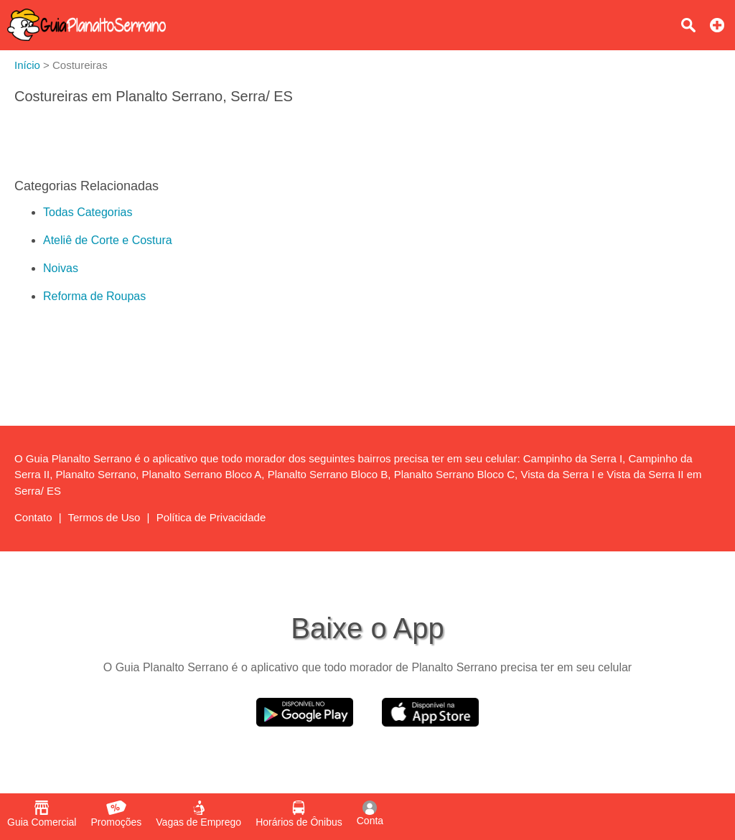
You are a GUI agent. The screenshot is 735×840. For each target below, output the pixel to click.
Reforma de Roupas (94, 296)
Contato (33, 517)
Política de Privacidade (211, 517)
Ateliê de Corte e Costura (107, 240)
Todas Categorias (88, 212)
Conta (370, 813)
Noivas (60, 268)
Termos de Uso (104, 517)
